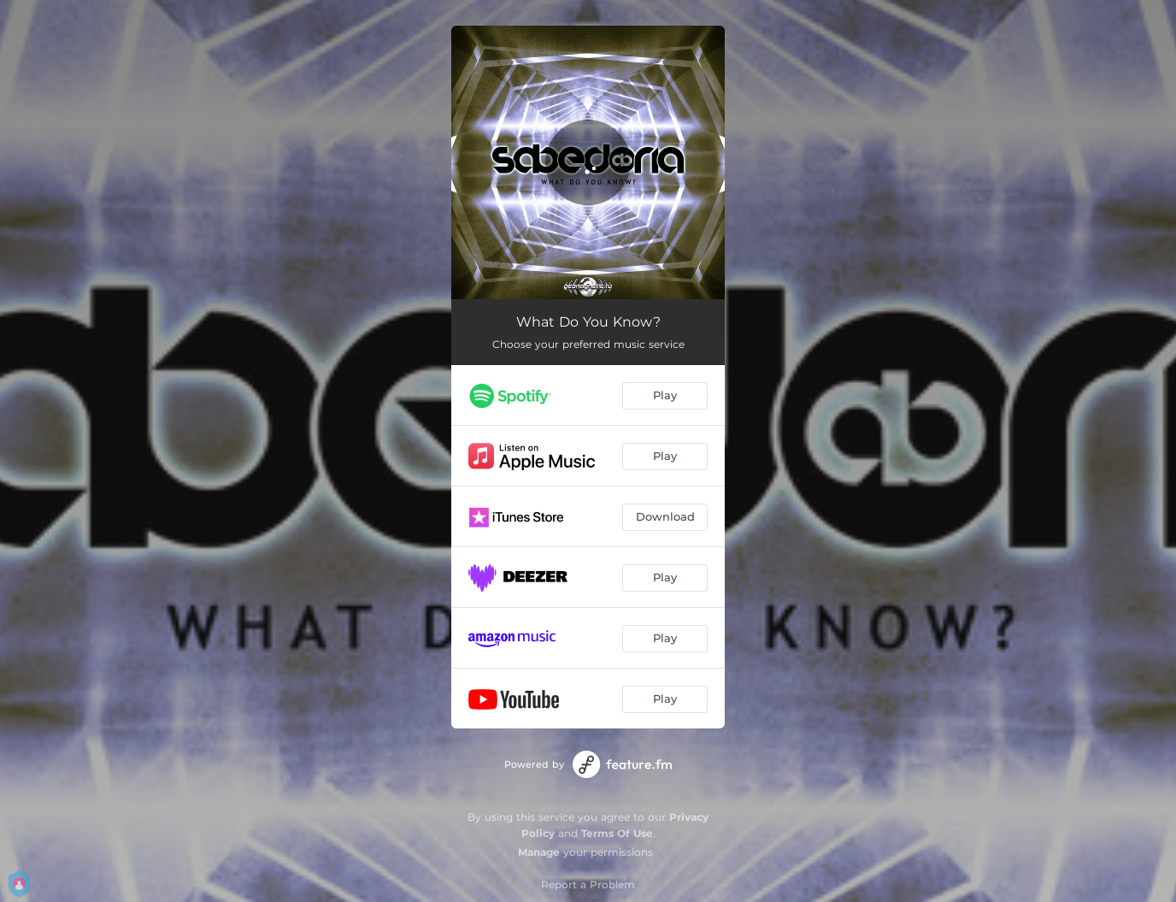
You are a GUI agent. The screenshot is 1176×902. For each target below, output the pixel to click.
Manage (539, 852)
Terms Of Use (617, 833)
